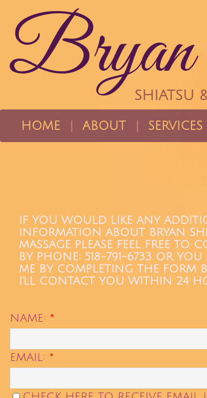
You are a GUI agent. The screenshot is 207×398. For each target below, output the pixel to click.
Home (40, 126)
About (104, 126)
